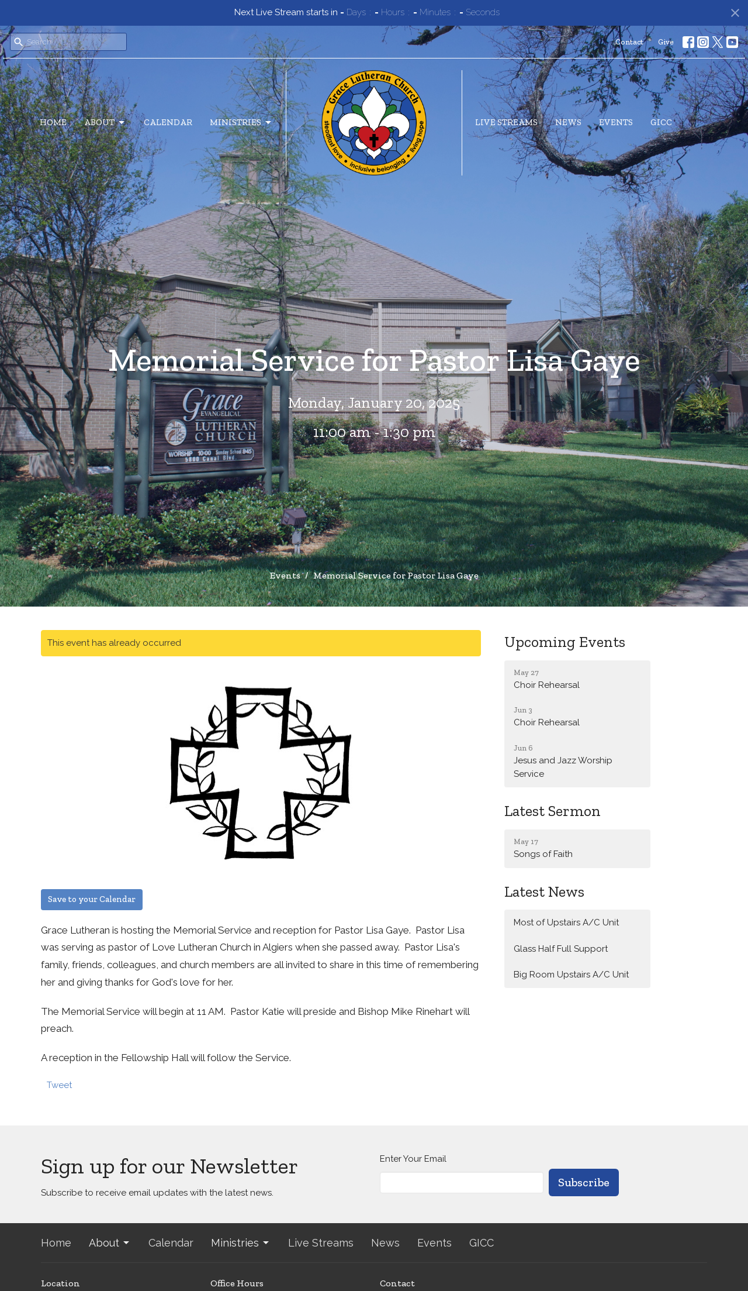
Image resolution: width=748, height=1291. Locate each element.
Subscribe (584, 1182)
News (568, 122)
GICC (661, 122)
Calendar (168, 122)
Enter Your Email (413, 1159)
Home (53, 122)
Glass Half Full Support (561, 949)
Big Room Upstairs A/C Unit (571, 974)
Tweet (59, 1085)
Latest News (544, 891)
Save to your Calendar (92, 899)
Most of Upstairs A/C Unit (566, 922)
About (105, 123)
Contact (629, 41)
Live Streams (506, 122)
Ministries (241, 123)
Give (666, 41)
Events (616, 122)
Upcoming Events (564, 641)
